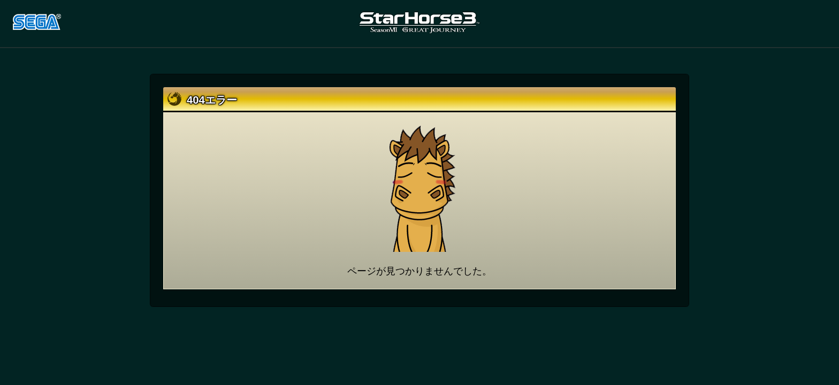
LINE (816, 23)
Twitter (762, 23)
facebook (789, 23)
